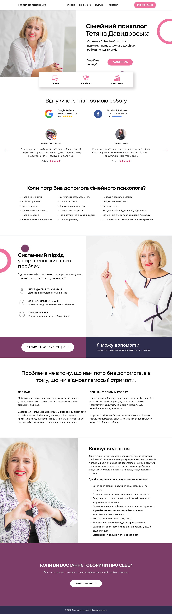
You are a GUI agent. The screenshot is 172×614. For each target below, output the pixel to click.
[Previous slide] (6, 150)
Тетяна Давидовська (32, 5)
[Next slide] (165, 150)
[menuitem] (70, 5)
